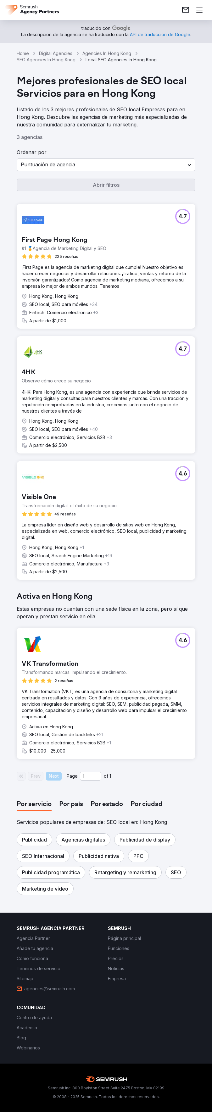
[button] (106, 164)
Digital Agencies (55, 53)
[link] (185, 10)
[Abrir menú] (199, 10)
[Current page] (90, 776)
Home (23, 53)
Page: (73, 776)
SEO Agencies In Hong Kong (46, 59)
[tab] (34, 804)
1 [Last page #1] (110, 776)
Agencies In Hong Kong (106, 53)
